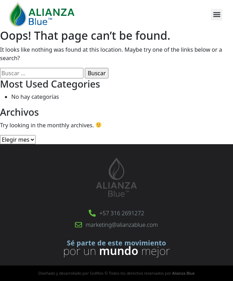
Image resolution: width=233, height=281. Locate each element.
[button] (216, 14)
